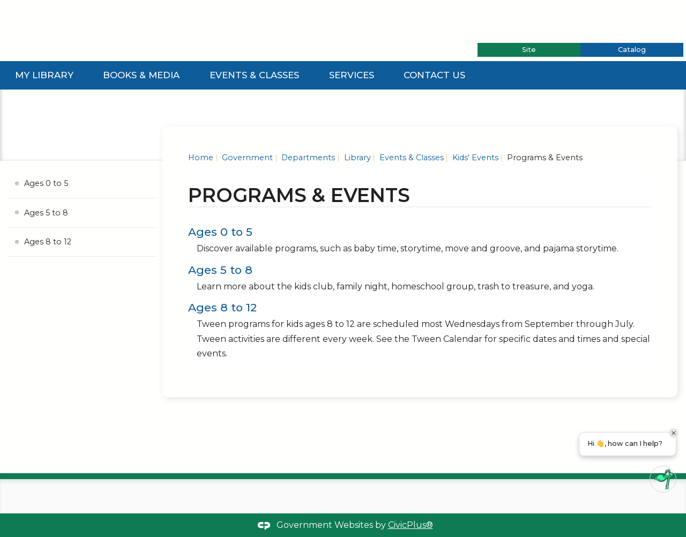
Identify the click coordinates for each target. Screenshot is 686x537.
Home (200, 157)
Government (246, 157)
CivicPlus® (410, 525)
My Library (44, 75)
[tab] (529, 50)
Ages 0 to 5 (220, 231)
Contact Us (434, 75)
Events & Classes (254, 75)
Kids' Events (474, 157)
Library (356, 157)
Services (351, 75)
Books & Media (141, 75)
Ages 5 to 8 (220, 270)
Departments (307, 157)
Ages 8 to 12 (222, 307)
